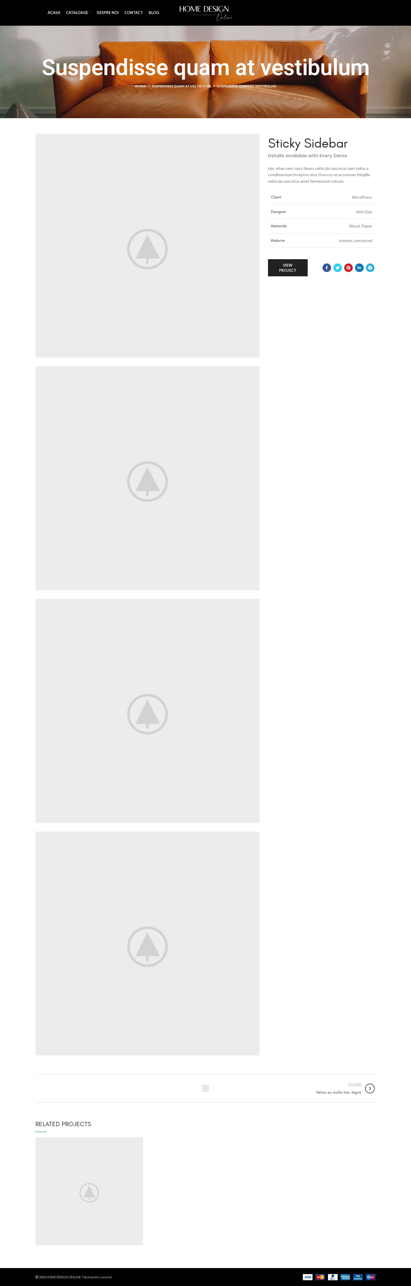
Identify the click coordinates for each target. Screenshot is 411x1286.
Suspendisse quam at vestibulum (181, 86)
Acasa (140, 86)
